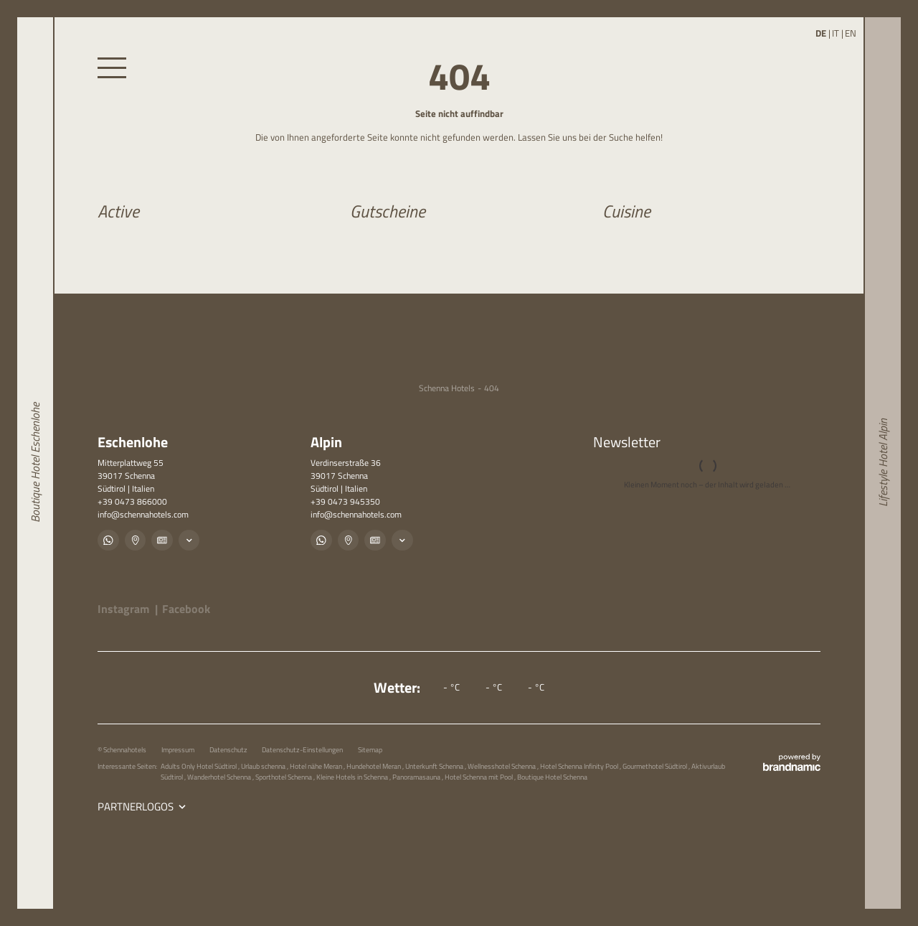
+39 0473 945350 (345, 501)
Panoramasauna (417, 776)
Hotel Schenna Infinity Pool (580, 766)
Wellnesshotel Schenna (502, 766)
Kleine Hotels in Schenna (352, 776)
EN (850, 33)
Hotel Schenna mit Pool (479, 776)
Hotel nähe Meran (317, 766)
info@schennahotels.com (143, 514)
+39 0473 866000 (132, 501)
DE (820, 33)
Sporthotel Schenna (284, 776)
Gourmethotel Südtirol (655, 766)
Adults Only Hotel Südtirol (199, 766)
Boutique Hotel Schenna (552, 776)
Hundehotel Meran (374, 766)
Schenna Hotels (447, 389)
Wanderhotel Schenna (219, 776)
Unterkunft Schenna (435, 766)
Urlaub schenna (264, 766)
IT (835, 33)
